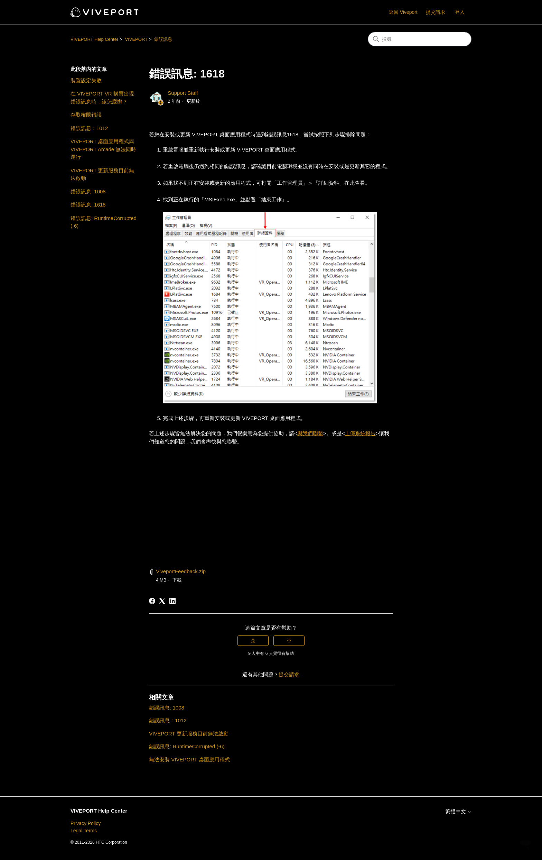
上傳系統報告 (360, 433)
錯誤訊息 (163, 39)
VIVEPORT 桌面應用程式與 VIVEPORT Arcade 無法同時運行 (103, 149)
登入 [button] (460, 12)
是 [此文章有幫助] (253, 640)
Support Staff (183, 93)
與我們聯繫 (310, 433)
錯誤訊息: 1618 (88, 205)
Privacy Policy (86, 823)
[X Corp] (162, 601)
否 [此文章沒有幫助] (289, 640)
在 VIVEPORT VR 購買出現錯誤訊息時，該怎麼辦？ (102, 97)
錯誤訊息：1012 (89, 128)
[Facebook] (152, 601)
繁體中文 (458, 811)
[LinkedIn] (172, 601)
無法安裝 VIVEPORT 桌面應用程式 (189, 759)
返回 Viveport (403, 12)
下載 (176, 580)
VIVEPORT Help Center (94, 39)
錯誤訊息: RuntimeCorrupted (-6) (104, 222)
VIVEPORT (136, 39)
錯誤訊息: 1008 (88, 191)
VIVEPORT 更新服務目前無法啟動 (102, 174)
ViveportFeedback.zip (181, 571)
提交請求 (435, 12)
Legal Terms (84, 830)
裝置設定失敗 (86, 80)
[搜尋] (419, 39)
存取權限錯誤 (86, 115)
